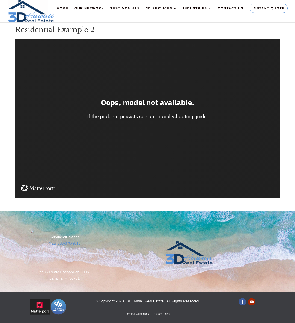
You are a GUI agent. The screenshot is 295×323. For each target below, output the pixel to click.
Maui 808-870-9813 (65, 243)
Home (62, 8)
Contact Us (231, 8)
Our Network (89, 8)
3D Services (159, 8)
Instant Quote (269, 8)
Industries (195, 8)
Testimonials (125, 8)
